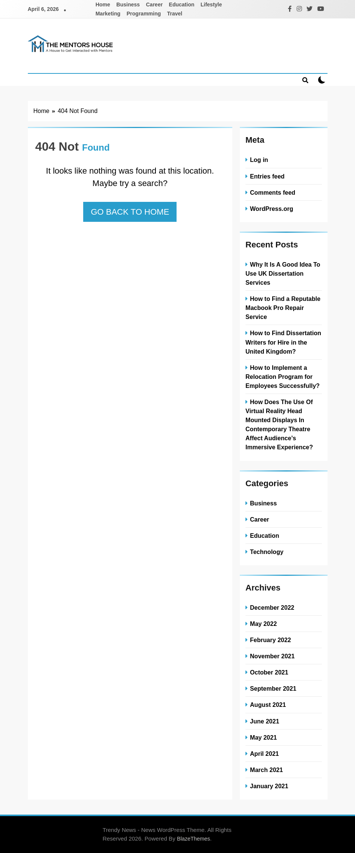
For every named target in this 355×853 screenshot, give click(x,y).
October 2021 (269, 672)
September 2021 (273, 688)
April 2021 (264, 753)
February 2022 (270, 639)
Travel (174, 14)
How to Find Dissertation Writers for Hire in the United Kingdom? (283, 342)
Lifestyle (211, 5)
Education (182, 5)
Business (128, 5)
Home (103, 5)
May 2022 (263, 623)
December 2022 (272, 607)
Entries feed (267, 176)
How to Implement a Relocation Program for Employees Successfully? (282, 376)
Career (154, 5)
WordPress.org (271, 208)
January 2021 (269, 786)
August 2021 (268, 704)
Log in (259, 159)
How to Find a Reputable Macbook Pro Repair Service (282, 307)
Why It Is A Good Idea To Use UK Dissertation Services (282, 273)
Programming (143, 14)
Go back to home (130, 212)
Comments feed (272, 192)
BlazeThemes (193, 839)
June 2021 (264, 721)
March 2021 (266, 769)
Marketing (108, 14)
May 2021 (263, 737)
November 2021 (272, 656)
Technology (266, 551)
